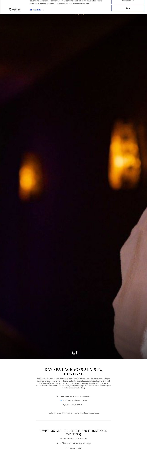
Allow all (127, 6)
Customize (128, 14)
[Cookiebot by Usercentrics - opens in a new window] (15, 23)
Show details (35, 23)
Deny (128, 21)
